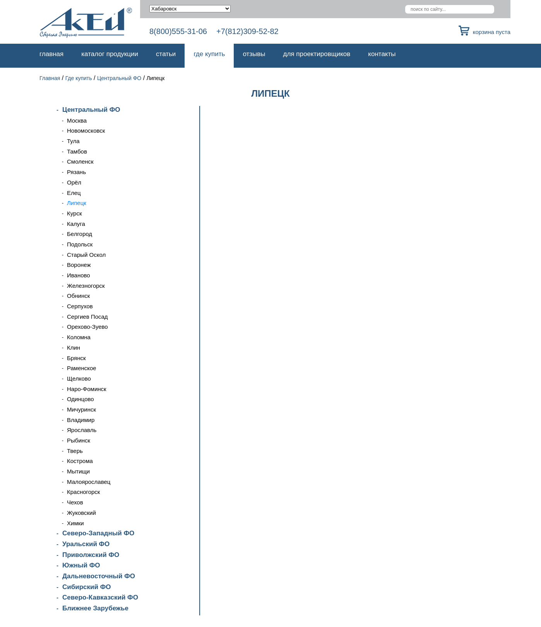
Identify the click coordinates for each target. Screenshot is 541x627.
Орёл (74, 182)
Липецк (76, 203)
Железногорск (86, 285)
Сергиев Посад (87, 316)
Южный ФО (81, 565)
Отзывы (254, 54)
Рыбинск (78, 440)
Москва (77, 120)
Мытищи (78, 471)
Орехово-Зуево (87, 326)
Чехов (75, 502)
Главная (51, 54)
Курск (74, 213)
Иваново (78, 275)
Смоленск (80, 161)
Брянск (76, 358)
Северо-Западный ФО (98, 533)
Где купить (209, 54)
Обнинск (78, 295)
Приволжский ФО (90, 555)
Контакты (381, 54)
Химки (75, 523)
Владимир (80, 420)
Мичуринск (81, 409)
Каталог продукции (109, 54)
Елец (74, 193)
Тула (73, 141)
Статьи (166, 54)
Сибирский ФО (86, 587)
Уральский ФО (86, 544)
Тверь (75, 451)
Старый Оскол (86, 254)
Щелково (79, 378)
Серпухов (80, 306)
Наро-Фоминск (86, 389)
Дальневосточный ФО (98, 576)
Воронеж (79, 264)
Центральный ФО (119, 78)
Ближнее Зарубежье (95, 608)
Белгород (79, 234)
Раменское (81, 368)
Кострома (80, 461)
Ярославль (81, 430)
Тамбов (77, 151)
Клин (73, 347)
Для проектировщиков (317, 54)
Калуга (76, 223)
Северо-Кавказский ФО (100, 597)
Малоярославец (88, 481)
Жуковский (81, 512)
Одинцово (80, 399)
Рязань (76, 172)
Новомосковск (86, 130)
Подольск (79, 244)
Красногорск (83, 492)
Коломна (79, 337)
